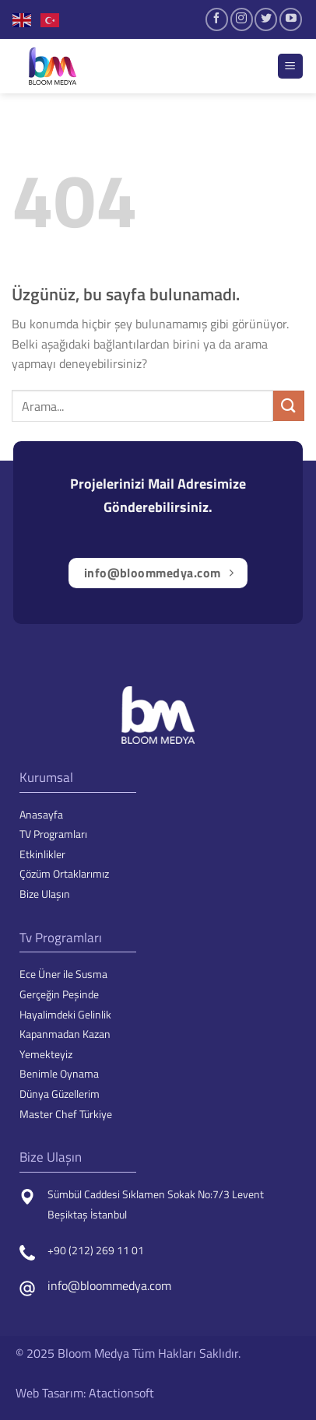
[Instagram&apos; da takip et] (241, 19)
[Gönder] (288, 406)
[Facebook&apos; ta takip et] (216, 19)
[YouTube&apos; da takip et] (290, 19)
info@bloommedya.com (109, 1285)
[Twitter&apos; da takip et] (266, 19)
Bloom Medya (93, 1353)
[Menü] (291, 66)
